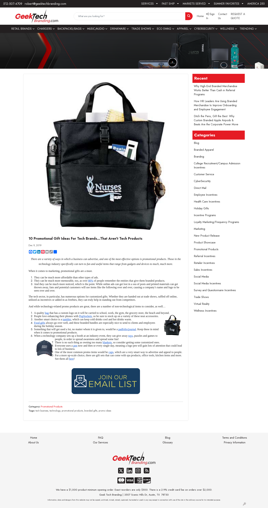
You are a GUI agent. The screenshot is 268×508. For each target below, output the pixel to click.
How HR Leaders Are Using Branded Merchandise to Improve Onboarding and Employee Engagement (215, 105)
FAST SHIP (168, 4)
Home (33, 438)
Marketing (199, 229)
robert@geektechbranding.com (45, 4)
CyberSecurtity (202, 181)
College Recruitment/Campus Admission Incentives (217, 165)
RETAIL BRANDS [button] (21, 29)
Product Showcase (205, 242)
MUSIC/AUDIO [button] (95, 29)
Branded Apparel (204, 150)
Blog (196, 143)
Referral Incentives (204, 256)
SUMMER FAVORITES (226, 4)
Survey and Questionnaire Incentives (215, 290)
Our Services (100, 442)
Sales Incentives (203, 270)
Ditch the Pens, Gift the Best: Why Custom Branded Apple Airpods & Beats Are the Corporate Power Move (216, 120)
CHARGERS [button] (44, 29)
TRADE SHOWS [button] (141, 29)
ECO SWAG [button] (164, 29)
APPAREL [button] (183, 29)
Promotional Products (51, 406)
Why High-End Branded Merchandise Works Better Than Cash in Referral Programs (215, 90)
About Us (33, 442)
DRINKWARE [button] (118, 29)
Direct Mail (200, 188)
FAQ (100, 438)
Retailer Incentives (204, 263)
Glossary (168, 442)
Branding (199, 157)
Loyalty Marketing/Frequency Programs (216, 222)
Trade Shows (201, 297)
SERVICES (147, 4)
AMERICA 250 (256, 4)
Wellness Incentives (205, 311)
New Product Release (207, 236)
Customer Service (204, 174)
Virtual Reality (201, 304)
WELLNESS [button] (227, 29)
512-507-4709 (12, 4)
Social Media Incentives (207, 283)
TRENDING (247, 29)
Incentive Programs (205, 215)
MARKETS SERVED (194, 4)
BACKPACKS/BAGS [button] (69, 29)
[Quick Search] (129, 16)
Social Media (201, 277)
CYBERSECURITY (204, 29)
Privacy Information (234, 442)
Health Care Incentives (207, 202)
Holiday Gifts (201, 208)
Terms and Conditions (234, 438)
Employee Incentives (205, 195)
